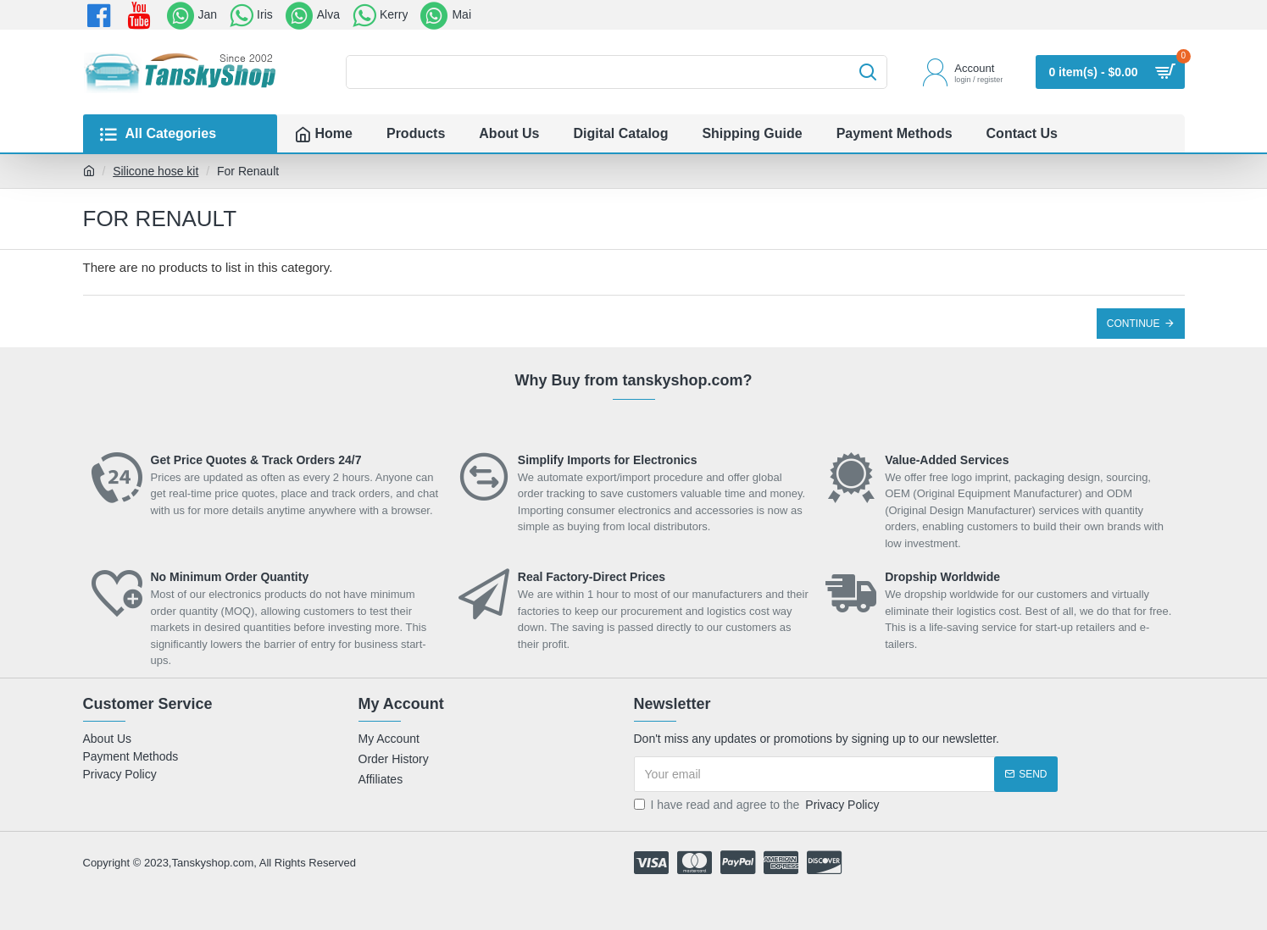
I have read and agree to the (758, 805)
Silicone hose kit (155, 171)
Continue (1133, 323)
